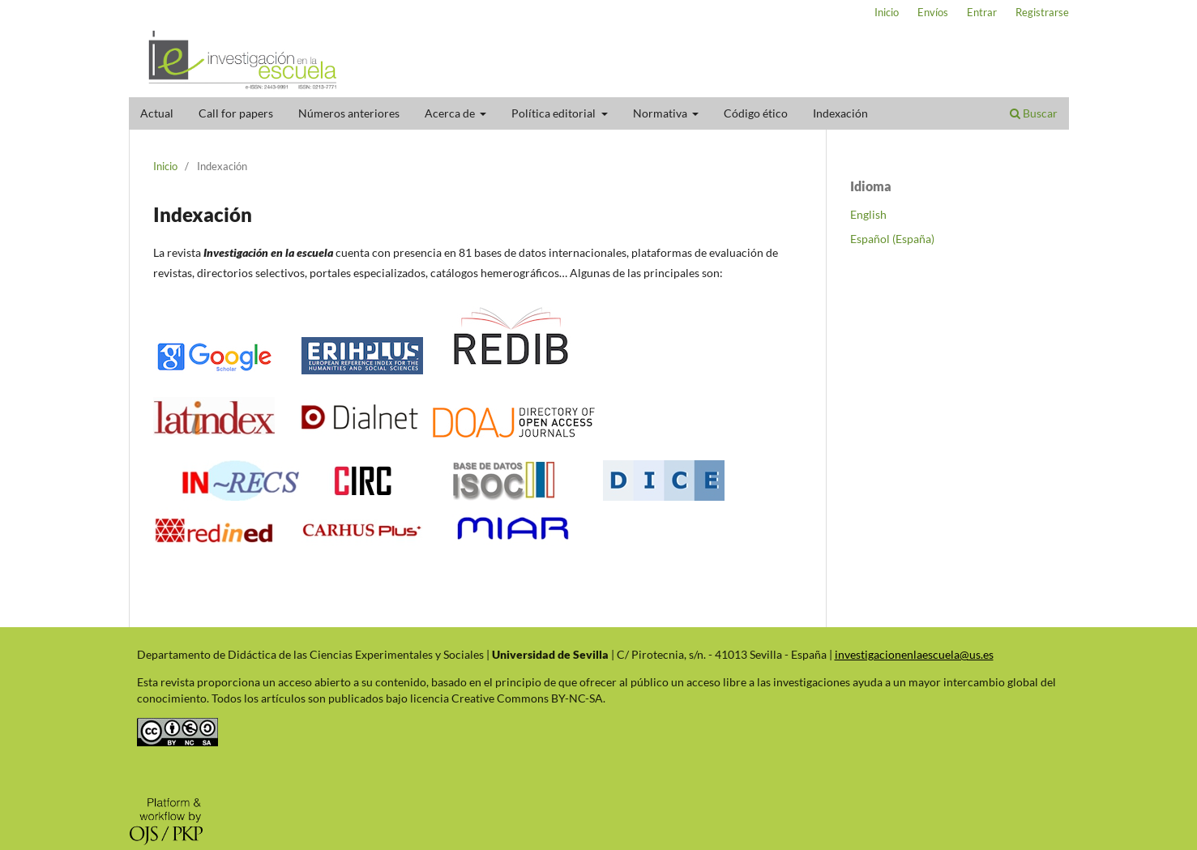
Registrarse (1042, 12)
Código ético (756, 113)
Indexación (840, 113)
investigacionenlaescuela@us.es (914, 654)
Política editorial (554, 113)
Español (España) (892, 239)
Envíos (932, 12)
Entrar (982, 12)
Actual (156, 113)
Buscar (1034, 113)
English (868, 214)
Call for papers (236, 113)
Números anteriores (349, 113)
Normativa (661, 113)
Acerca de (451, 113)
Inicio (886, 12)
